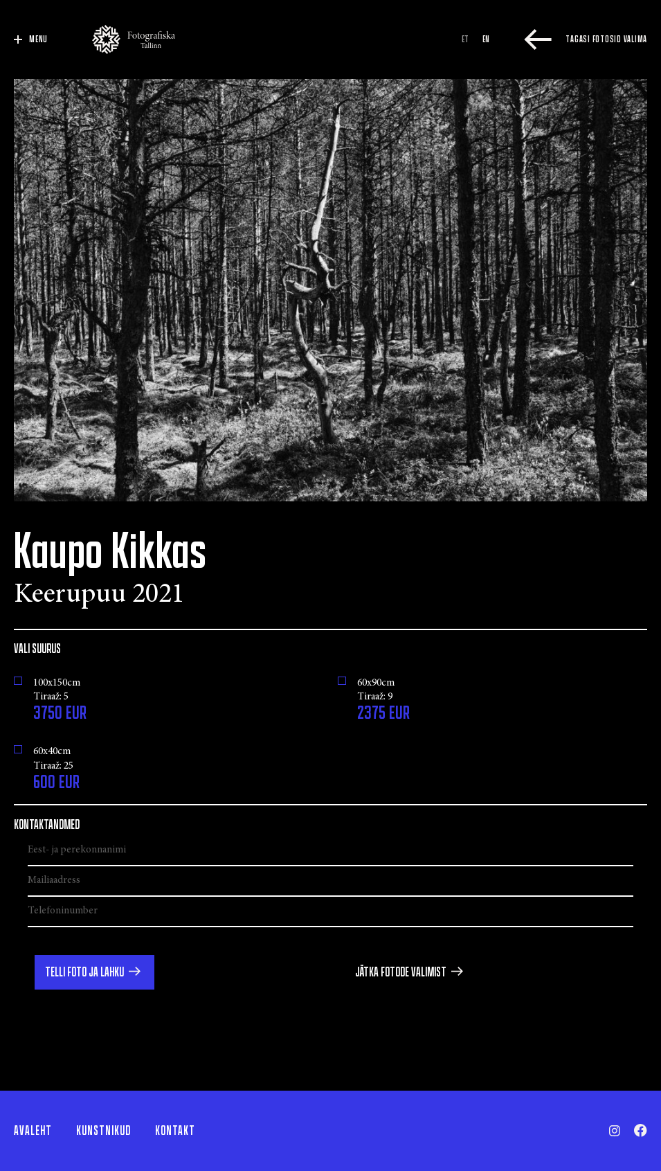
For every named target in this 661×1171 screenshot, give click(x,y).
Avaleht (33, 1131)
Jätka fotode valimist (400, 972)
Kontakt (175, 1131)
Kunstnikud (103, 1131)
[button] (94, 972)
